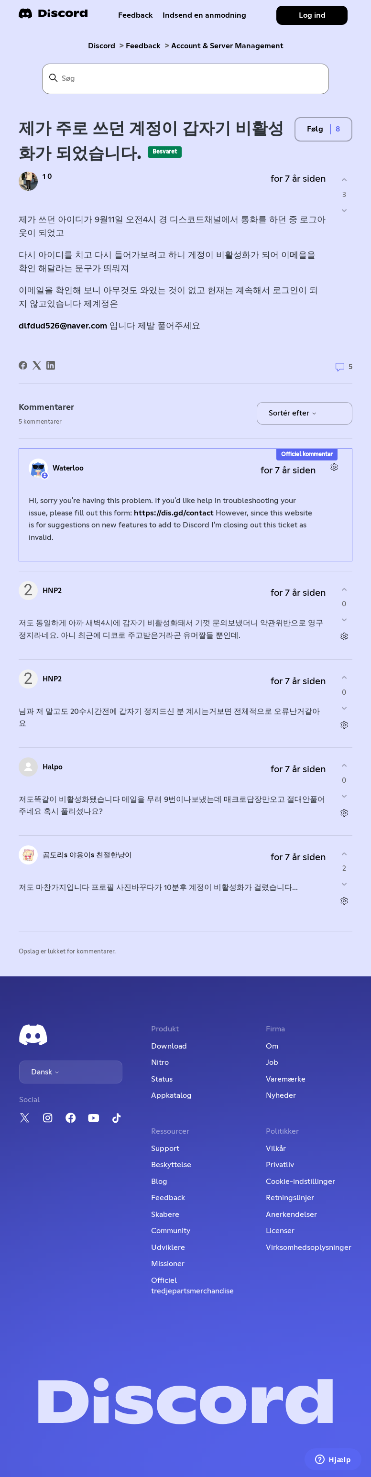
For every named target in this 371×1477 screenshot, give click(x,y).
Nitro (160, 1062)
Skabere (165, 1214)
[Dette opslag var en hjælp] (344, 180)
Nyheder (281, 1095)
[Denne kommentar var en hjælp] (344, 589)
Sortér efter (293, 413)
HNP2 (52, 590)
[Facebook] (23, 365)
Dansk (45, 1072)
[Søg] (185, 79)
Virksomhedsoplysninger (308, 1247)
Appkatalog (171, 1095)
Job (272, 1062)
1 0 (47, 176)
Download (169, 1046)
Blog (159, 1181)
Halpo (53, 767)
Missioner (168, 1264)
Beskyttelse (171, 1165)
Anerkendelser (291, 1214)
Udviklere (168, 1247)
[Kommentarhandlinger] (334, 467)
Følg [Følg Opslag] (315, 129)
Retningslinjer (290, 1198)
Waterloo (68, 468)
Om (272, 1046)
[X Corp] (37, 365)
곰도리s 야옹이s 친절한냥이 (87, 855)
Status (162, 1079)
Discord (101, 46)
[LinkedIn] (50, 365)
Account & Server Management (227, 46)
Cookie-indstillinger (300, 1181)
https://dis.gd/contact (174, 513)
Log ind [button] (312, 15)
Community (170, 1231)
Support (165, 1148)
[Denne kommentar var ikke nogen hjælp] (344, 620)
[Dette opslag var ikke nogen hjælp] (344, 210)
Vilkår (276, 1148)
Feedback (135, 15)
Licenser (280, 1231)
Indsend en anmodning (204, 15)
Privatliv (280, 1165)
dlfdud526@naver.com (63, 326)
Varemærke (286, 1079)
